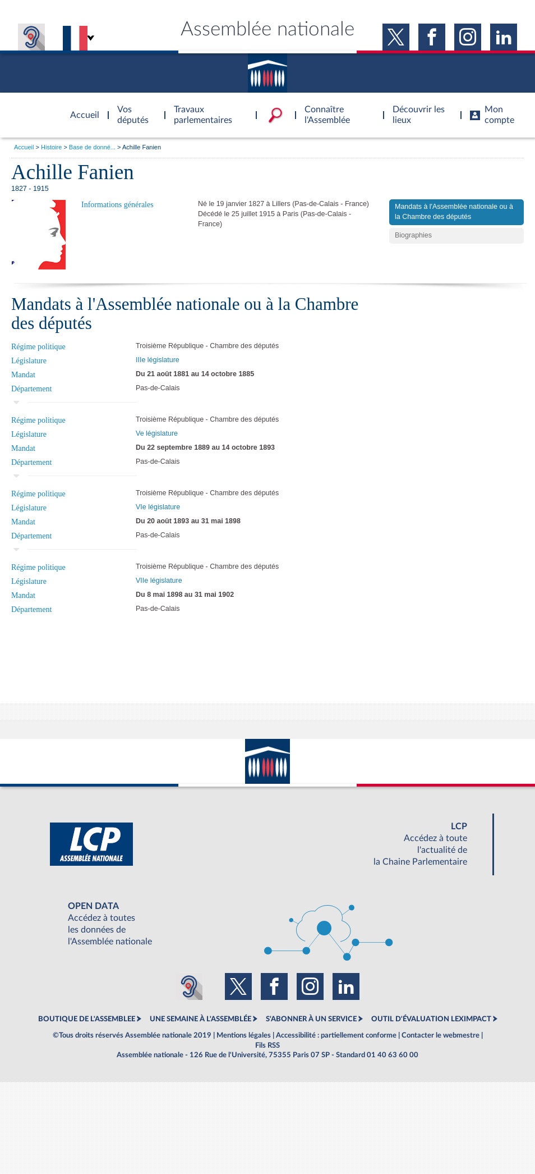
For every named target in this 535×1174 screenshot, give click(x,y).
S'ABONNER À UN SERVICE (311, 1019)
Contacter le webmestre (440, 1035)
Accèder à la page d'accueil (80, 108)
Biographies (413, 235)
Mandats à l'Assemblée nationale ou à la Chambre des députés (454, 212)
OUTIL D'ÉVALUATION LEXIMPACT (431, 1019)
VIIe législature (159, 580)
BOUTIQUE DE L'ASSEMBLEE (86, 1019)
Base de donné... (92, 147)
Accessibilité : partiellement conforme (336, 1035)
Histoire (51, 147)
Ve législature (157, 433)
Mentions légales (243, 1035)
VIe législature (158, 507)
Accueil (24, 147)
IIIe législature (157, 360)
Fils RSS (267, 1045)
